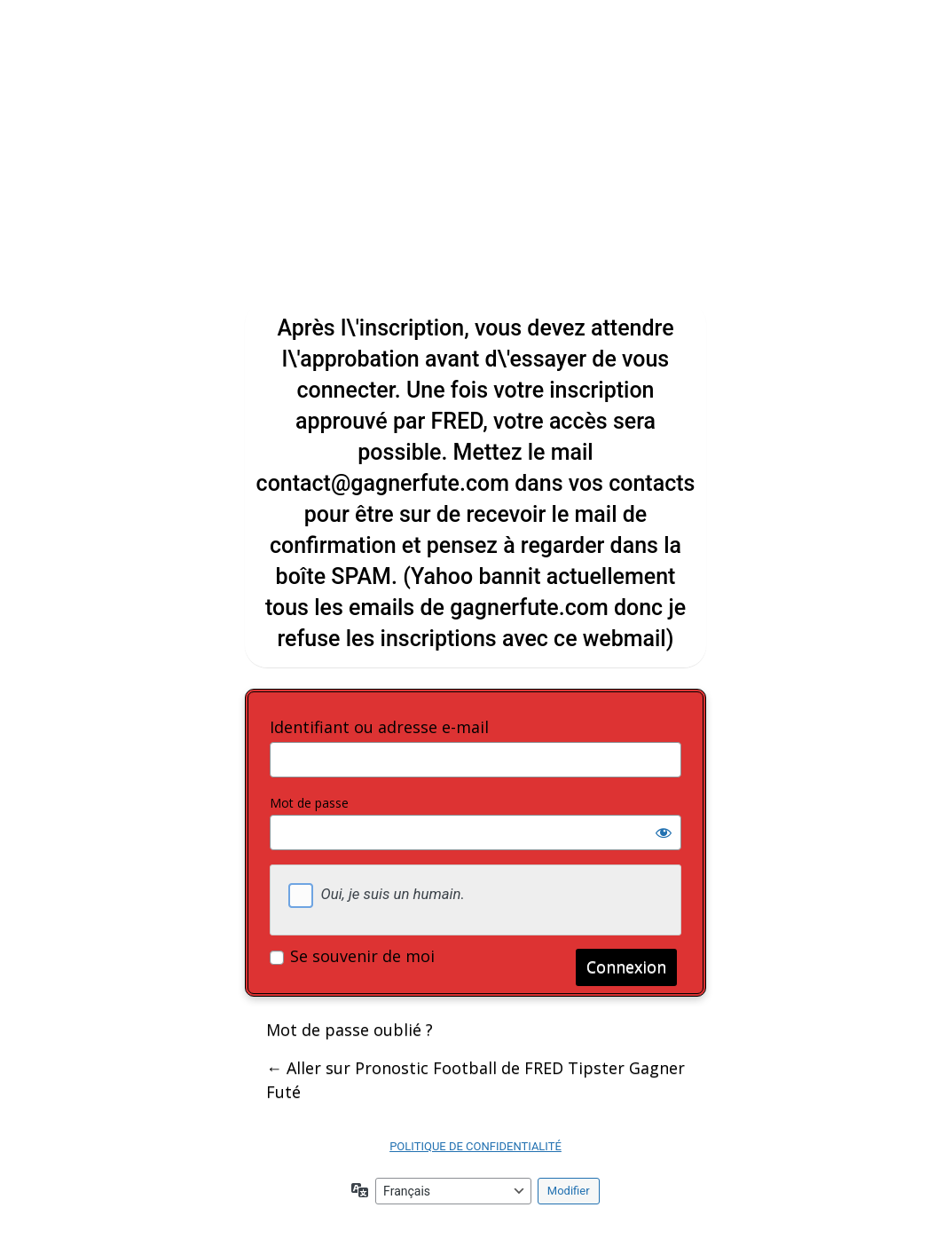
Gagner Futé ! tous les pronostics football (475, 173)
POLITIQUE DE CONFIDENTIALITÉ (475, 1146)
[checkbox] (300, 895)
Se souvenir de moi (362, 956)
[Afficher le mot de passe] (663, 832)
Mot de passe (309, 802)
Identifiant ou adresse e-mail (379, 727)
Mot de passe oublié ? (349, 1029)
